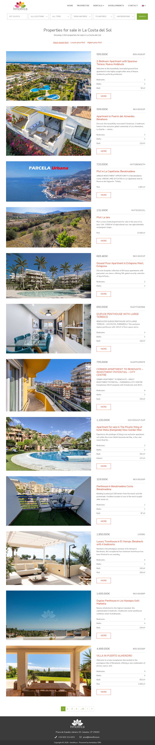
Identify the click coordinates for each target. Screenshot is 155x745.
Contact (133, 5)
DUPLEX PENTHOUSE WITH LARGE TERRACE (118, 315)
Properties (83, 5)
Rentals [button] (97, 5)
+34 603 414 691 (66, 737)
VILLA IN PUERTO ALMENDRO (114, 655)
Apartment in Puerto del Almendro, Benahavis (116, 118)
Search (142, 16)
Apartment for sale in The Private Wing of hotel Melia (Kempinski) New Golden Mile (119, 428)
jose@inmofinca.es (91, 737)
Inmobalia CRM (95, 742)
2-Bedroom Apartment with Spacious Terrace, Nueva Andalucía (117, 63)
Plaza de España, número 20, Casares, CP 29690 (77, 732)
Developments (116, 5)
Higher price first (94, 42)
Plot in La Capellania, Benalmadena (116, 171)
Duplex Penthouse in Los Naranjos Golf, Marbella (118, 602)
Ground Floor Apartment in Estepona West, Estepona (120, 265)
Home (70, 5)
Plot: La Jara (103, 217)
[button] (144, 5)
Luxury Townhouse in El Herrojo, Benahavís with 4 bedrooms (120, 543)
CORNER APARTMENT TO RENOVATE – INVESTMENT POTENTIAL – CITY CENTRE (120, 372)
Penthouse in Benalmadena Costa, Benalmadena (115, 488)
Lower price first (78, 42)
